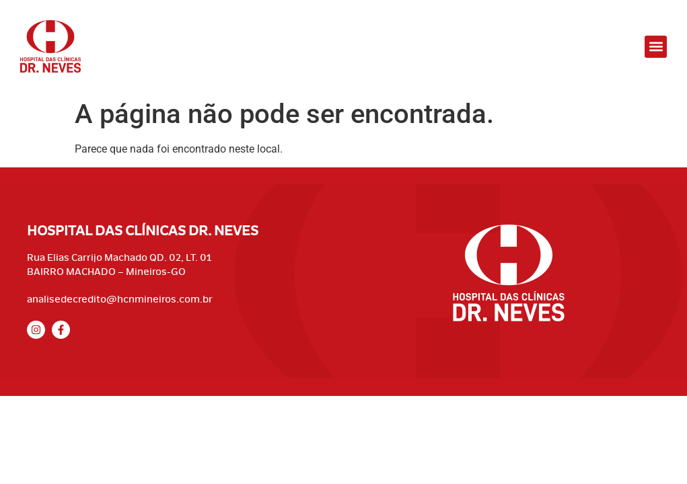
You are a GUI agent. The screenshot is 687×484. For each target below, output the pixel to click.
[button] (656, 47)
